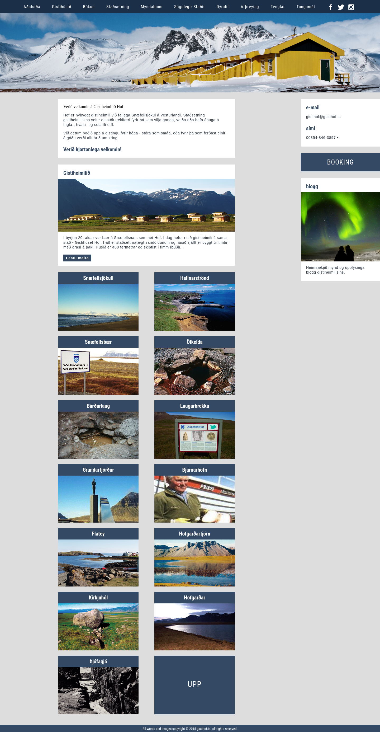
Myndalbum (152, 6)
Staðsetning (117, 6)
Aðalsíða (31, 6)
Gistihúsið (61, 6)
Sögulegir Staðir (189, 6)
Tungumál (306, 6)
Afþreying (250, 6)
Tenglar (278, 6)
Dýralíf (223, 6)
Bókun (89, 6)
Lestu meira (77, 258)
